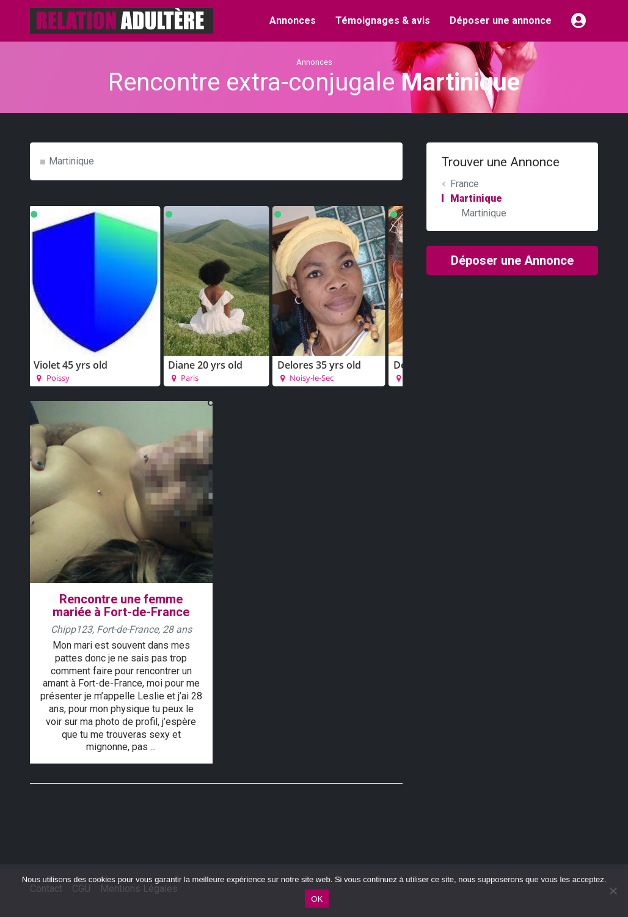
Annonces (292, 20)
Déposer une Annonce (512, 260)
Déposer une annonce (501, 20)
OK (317, 899)
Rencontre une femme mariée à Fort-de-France (121, 605)
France (464, 184)
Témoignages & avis (382, 20)
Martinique (71, 161)
